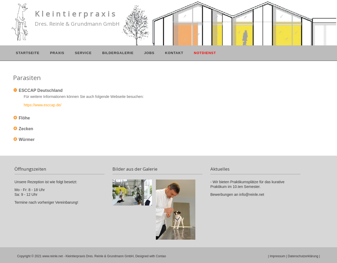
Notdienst (205, 53)
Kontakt (174, 53)
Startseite (27, 53)
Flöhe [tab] (24, 118)
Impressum (277, 256)
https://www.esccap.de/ (42, 105)
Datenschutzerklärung (303, 256)
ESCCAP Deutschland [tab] (41, 90)
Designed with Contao (150, 256)
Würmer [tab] (26, 139)
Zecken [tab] (26, 129)
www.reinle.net (52, 256)
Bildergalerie (117, 53)
